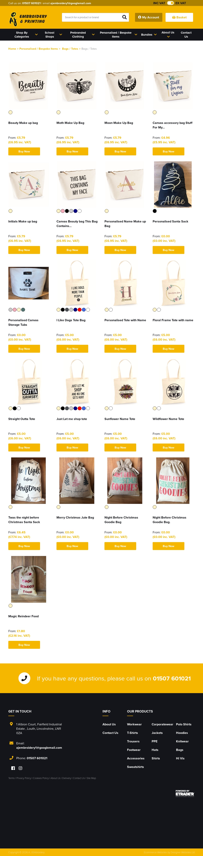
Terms (11, 778)
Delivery (66, 778)
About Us (109, 724)
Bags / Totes (70, 49)
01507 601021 (31, 3)
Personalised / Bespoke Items (38, 49)
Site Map (91, 778)
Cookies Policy (41, 778)
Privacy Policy (23, 778)
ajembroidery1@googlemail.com (70, 3)
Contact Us (110, 733)
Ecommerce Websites (155, 852)
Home (12, 49)
